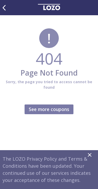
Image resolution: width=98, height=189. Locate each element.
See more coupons (49, 109)
